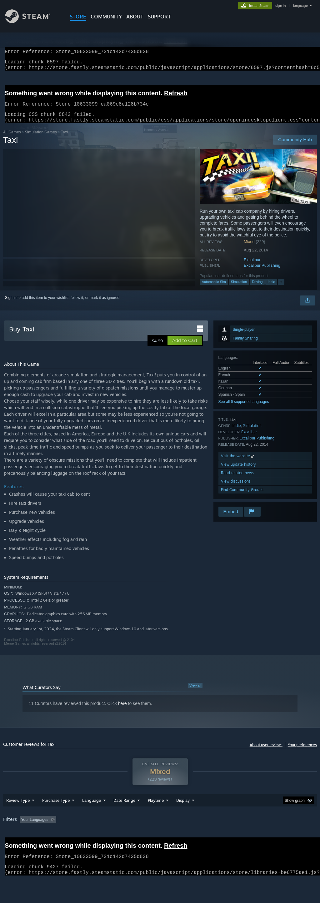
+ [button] (281, 289)
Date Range (124, 816)
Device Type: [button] (15, 844)
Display (183, 816)
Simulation (239, 289)
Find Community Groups (242, 497)
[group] (160, 840)
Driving (257, 289)
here (122, 710)
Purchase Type (56, 816)
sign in (280, 5)
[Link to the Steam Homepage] (32, 21)
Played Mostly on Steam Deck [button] (191, 836)
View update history (238, 471)
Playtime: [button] (146, 836)
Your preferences (302, 752)
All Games (12, 139)
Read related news (237, 480)
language (300, 5)
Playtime (156, 816)
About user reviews (266, 752)
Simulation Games (41, 139)
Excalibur (252, 267)
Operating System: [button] (243, 836)
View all (195, 693)
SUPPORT (159, 16)
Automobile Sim (214, 289)
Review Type (18, 816)
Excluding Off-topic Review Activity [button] (98, 836)
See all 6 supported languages (243, 409)
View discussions (236, 488)
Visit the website (238, 463)
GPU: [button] (296, 836)
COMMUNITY (106, 16)
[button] (184, 348)
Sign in (11, 305)
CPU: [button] (275, 836)
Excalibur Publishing (262, 272)
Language (91, 816)
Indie (271, 289)
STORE (78, 16)
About (134, 16)
